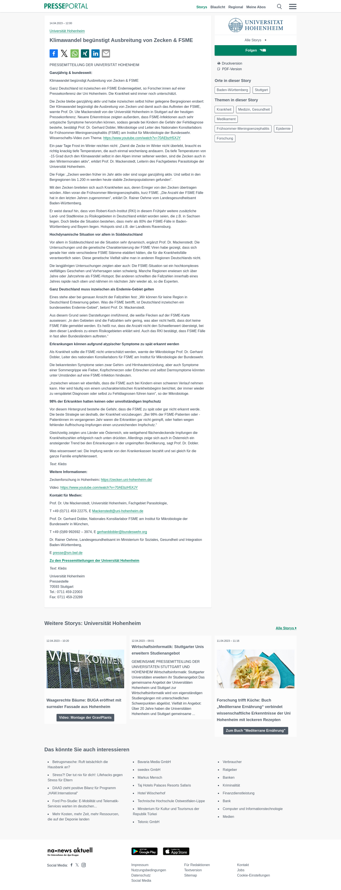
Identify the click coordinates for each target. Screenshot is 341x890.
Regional (235, 7)
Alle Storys (256, 40)
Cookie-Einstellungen (253, 874)
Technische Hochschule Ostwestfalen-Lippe (171, 800)
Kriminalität (231, 784)
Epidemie (224, 142)
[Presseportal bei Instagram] (82, 863)
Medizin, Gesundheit (256, 110)
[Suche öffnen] (279, 6)
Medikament (226, 121)
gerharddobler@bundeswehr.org (122, 532)
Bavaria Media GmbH (154, 761)
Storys (201, 7)
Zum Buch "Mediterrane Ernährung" (256, 729)
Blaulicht (218, 7)
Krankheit (224, 110)
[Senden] (106, 53)
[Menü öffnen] (293, 6)
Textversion (193, 869)
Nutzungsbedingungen (148, 869)
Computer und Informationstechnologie (253, 808)
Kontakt (243, 864)
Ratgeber (230, 768)
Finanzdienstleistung (238, 792)
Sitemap (190, 874)
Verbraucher (232, 761)
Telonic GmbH (148, 821)
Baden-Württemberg (233, 90)
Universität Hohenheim (67, 31)
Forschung (248, 142)
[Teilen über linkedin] (95, 53)
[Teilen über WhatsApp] (74, 53)
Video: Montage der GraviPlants (85, 716)
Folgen (256, 50)
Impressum (140, 864)
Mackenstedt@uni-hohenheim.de (117, 511)
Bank (227, 800)
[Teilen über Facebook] (54, 53)
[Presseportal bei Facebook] (70, 864)
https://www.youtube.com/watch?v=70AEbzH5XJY (142, 138)
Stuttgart (263, 90)
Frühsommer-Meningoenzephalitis (243, 131)
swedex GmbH (149, 768)
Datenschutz (141, 874)
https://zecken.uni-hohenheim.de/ (126, 480)
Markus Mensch (150, 776)
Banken (228, 776)
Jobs (240, 869)
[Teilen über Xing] (85, 53)
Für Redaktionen (197, 864)
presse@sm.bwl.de (67, 553)
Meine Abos (256, 7)
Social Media (141, 879)
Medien (228, 815)
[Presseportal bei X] (76, 864)
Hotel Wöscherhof (151, 792)
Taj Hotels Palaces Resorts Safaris (164, 784)
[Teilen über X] (64, 53)
